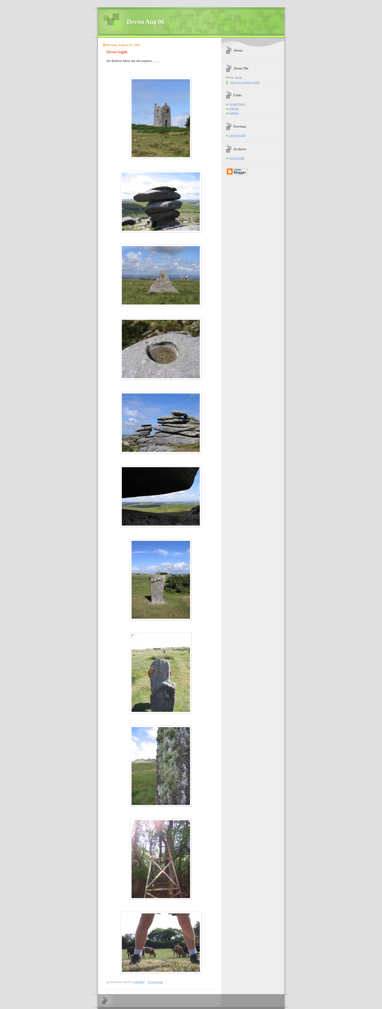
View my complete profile (245, 82)
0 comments (155, 982)
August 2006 (237, 158)
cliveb (238, 77)
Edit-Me (234, 108)
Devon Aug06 (237, 135)
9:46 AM (139, 982)
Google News (237, 104)
